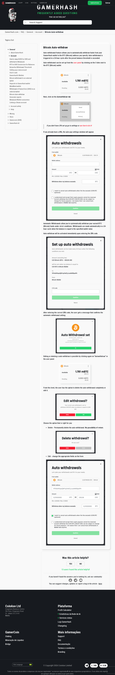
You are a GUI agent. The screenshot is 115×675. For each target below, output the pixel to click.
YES (70, 564)
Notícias (35, 3)
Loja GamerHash (64, 622)
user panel (77, 63)
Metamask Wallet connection (19, 100)
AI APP (21, 3)
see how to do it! (86, 126)
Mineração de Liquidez (14, 640)
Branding (61, 652)
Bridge (8, 644)
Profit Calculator (65, 610)
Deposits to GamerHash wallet (20, 83)
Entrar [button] (107, 3)
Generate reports (15, 97)
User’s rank (13, 73)
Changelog (62, 626)
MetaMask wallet (15, 86)
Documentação (64, 644)
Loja (27, 3)
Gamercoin (44, 3)
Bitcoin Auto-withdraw (17, 94)
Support (61, 636)
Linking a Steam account (18, 102)
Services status (65, 618)
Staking (8, 636)
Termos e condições (66, 648)
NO (81, 564)
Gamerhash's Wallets (17, 75)
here (100, 584)
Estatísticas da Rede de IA (69, 614)
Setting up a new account (18, 70)
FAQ (59, 640)
